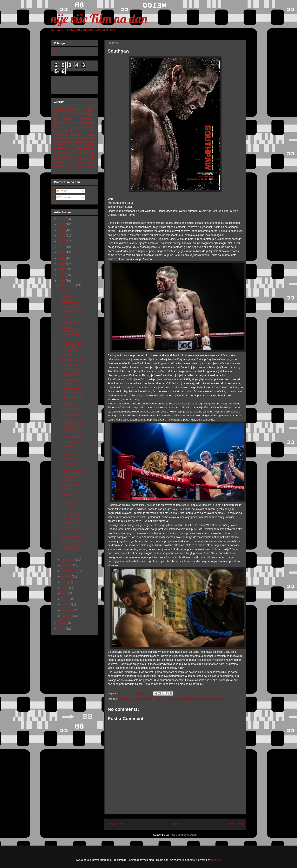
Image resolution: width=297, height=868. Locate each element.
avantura (88, 138)
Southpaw (67, 296)
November (69, 559)
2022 (62, 241)
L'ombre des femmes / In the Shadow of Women (72, 425)
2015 (62, 280)
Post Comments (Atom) (183, 834)
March (66, 604)
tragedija (88, 155)
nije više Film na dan (99, 18)
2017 (62, 269)
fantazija (76, 134)
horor (64, 114)
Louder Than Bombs (69, 502)
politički (59, 122)
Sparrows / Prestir (72, 415)
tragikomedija (85, 162)
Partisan (66, 403)
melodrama (61, 134)
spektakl (67, 141)
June (65, 587)
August (67, 576)
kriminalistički (64, 131)
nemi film (76, 169)
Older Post (235, 824)
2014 (62, 622)
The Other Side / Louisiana (71, 367)
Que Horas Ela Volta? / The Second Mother (72, 518)
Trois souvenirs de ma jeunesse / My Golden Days (73, 474)
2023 (62, 235)
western (59, 145)
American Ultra (70, 409)
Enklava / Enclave (72, 301)
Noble (65, 290)
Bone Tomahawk (71, 322)
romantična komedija (67, 138)
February (68, 610)
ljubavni (89, 134)
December (69, 285)
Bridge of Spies (71, 374)
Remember (68, 494)
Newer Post (116, 824)
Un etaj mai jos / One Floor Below (71, 455)
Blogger (215, 859)
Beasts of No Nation (69, 443)
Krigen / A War (70, 509)
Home (176, 824)
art (56, 114)
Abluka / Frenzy (71, 398)
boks (139, 698)
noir (73, 145)
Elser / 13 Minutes (72, 536)
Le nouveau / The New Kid (72, 529)
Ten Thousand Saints (70, 381)
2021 (62, 246)
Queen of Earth (71, 436)
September (69, 571)
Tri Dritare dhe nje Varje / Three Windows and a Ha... (72, 547)
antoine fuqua (126, 698)
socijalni (201, 698)
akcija (75, 114)
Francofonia (69, 463)
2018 (62, 263)
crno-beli (77, 148)
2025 (62, 224)
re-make (80, 158)
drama (158, 698)
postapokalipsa (63, 158)
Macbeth (66, 316)
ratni (91, 141)
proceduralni (62, 148)
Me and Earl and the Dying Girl (71, 390)
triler (73, 109)
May (65, 593)
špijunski (71, 151)
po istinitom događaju (74, 118)
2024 (62, 230)
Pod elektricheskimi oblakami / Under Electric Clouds (72, 347)
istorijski (88, 127)
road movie (81, 141)
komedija (87, 110)
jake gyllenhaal (186, 698)
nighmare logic (62, 169)
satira (57, 141)
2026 (62, 218)
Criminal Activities (72, 359)
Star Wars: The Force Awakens (72, 309)
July (65, 582)
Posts (62, 191)
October (67, 565)
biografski (74, 122)
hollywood (170, 698)
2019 (62, 258)
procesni (59, 151)
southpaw (213, 698)
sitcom (90, 165)
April (65, 599)
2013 (62, 628)
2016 (62, 274)
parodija (89, 148)
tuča (233, 698)
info (56, 49)
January (67, 615)
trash (90, 131)
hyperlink (88, 145)
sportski (225, 698)
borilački (148, 698)
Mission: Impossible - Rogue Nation (71, 331)
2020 (62, 252)
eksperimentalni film (68, 165)
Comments (65, 197)
